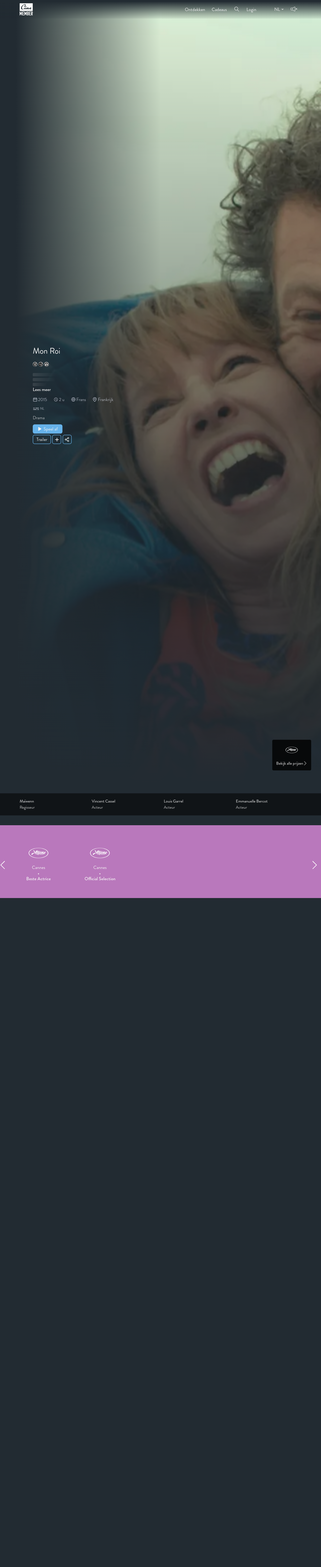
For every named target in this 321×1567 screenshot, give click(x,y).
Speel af (47, 429)
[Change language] (278, 9)
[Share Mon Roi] (67, 439)
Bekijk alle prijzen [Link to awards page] (291, 763)
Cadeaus (219, 6)
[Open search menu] (237, 6)
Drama (39, 418)
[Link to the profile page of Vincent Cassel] (124, 801)
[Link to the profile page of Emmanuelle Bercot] (268, 801)
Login (251, 6)
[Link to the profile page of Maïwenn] (52, 801)
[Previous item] (4, 864)
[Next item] (316, 864)
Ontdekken (195, 6)
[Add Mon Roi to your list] (56, 439)
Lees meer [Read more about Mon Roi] (42, 389)
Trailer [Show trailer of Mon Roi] (41, 439)
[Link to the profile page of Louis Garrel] (196, 801)
